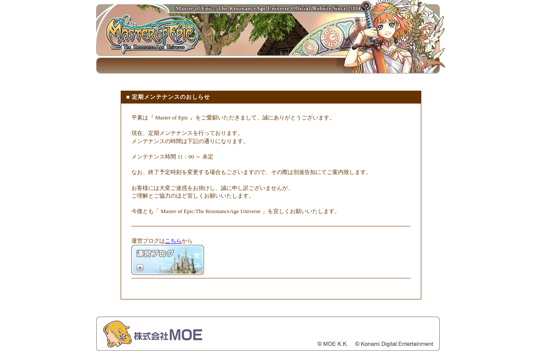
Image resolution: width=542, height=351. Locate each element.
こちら (173, 241)
